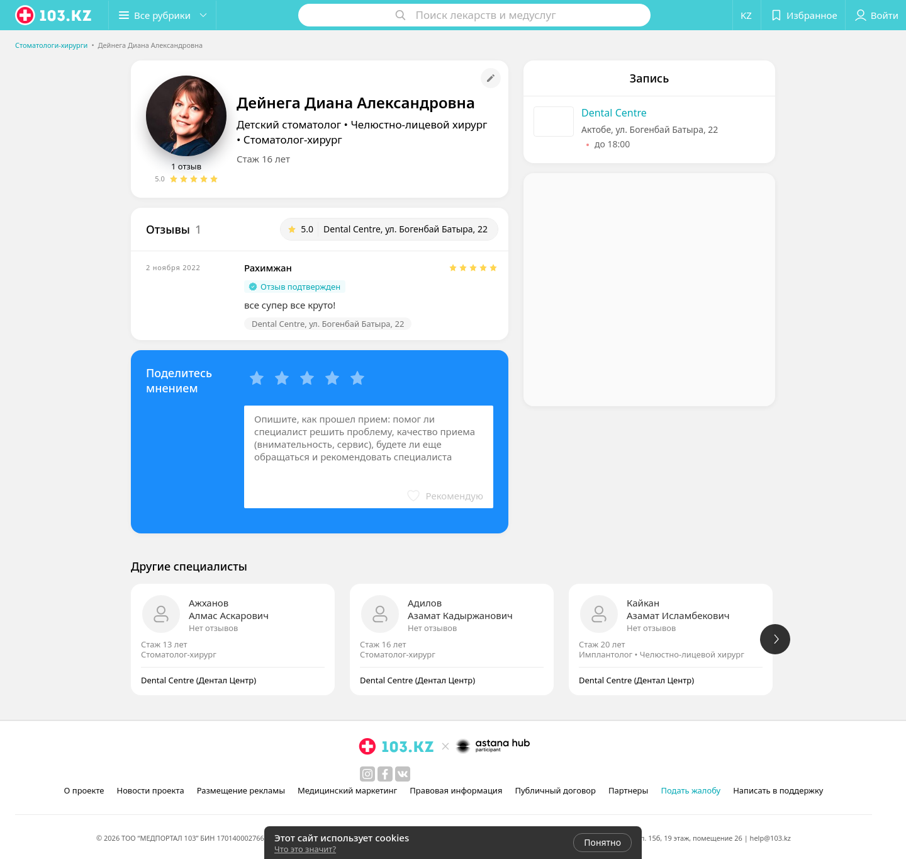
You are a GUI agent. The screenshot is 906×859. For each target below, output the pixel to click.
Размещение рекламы (241, 790)
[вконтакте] (402, 774)
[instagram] (367, 774)
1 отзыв (186, 166)
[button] (162, 15)
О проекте (84, 790)
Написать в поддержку (778, 790)
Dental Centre (614, 112)
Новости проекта (150, 790)
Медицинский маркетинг (347, 790)
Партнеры (628, 790)
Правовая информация (456, 790)
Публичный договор (555, 790)
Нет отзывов (213, 628)
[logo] (54, 15)
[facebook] (385, 774)
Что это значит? (305, 849)
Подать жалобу (690, 790)
